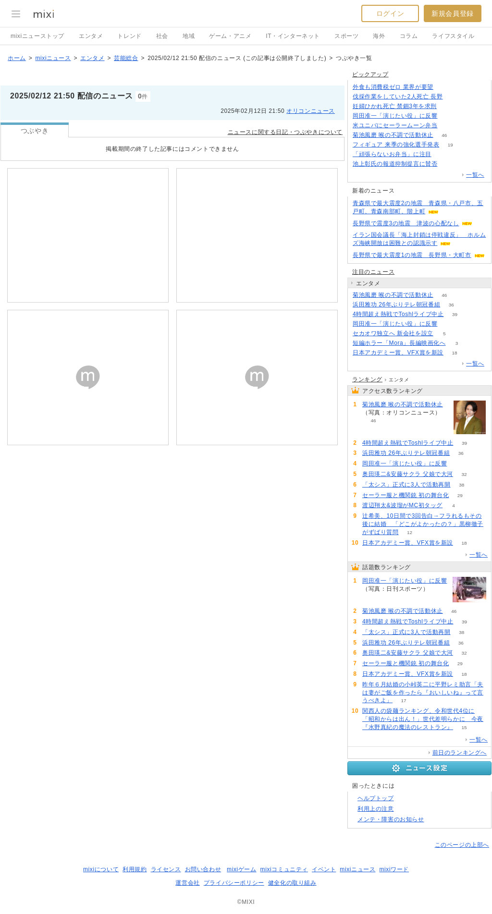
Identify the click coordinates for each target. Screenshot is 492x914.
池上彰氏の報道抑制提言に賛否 (395, 163)
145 (448, 164)
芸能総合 (126, 58)
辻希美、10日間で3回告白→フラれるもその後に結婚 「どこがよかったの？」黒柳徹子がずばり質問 (422, 524)
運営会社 (187, 882)
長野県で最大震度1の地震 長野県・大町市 (412, 255)
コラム (409, 36)
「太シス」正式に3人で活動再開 (406, 484)
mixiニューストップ (37, 36)
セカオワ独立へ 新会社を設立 (393, 333)
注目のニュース (373, 271)
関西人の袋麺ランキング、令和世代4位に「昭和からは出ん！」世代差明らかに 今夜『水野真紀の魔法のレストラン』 (422, 719)
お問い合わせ (203, 869)
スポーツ (346, 36)
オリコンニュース (310, 111)
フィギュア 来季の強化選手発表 (396, 144)
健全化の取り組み (292, 882)
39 (454, 314)
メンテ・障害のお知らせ (390, 819)
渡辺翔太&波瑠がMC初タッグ (402, 505)
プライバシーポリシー (234, 882)
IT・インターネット (293, 36)
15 (464, 727)
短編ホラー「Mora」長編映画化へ (399, 343)
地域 (189, 36)
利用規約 (135, 869)
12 (409, 532)
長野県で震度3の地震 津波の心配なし (406, 223)
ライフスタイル (453, 36)
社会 (162, 36)
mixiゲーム (242, 869)
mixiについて (101, 869)
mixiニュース (53, 58)
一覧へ (475, 174)
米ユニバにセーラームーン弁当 (395, 125)
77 (453, 96)
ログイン (390, 13)
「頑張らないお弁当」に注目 (392, 154)
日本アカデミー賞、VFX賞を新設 (398, 352)
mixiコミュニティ (284, 869)
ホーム (17, 58)
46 (444, 135)
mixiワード (394, 869)
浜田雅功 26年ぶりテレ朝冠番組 (396, 304)
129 (443, 154)
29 (460, 495)
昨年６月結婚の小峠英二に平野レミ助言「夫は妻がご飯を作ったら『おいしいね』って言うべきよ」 (422, 692)
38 (461, 484)
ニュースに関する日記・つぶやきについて (285, 132)
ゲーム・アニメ (230, 36)
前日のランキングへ (459, 752)
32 (464, 474)
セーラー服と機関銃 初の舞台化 (405, 495)
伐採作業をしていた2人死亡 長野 (398, 96)
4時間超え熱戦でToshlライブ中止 (398, 314)
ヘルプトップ (375, 798)
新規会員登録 (452, 13)
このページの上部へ (462, 844)
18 (454, 352)
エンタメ (91, 36)
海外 (379, 36)
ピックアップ (370, 74)
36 (451, 304)
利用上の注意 (375, 808)
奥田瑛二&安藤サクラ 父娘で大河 (407, 474)
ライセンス (166, 869)
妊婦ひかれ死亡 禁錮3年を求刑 (395, 106)
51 (448, 116)
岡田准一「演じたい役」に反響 (395, 115)
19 (450, 144)
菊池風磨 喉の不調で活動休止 (393, 135)
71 (448, 125)
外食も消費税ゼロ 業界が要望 (393, 87)
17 (403, 700)
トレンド (129, 36)
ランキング (367, 379)
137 (444, 87)
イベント (324, 869)
